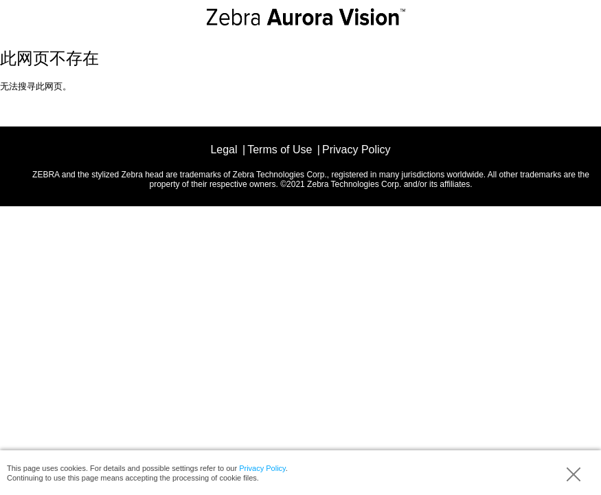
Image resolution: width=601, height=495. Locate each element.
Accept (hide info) (573, 474)
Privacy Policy (262, 468)
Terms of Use (279, 149)
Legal (223, 149)
